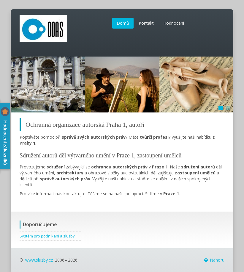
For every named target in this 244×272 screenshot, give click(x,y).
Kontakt (146, 23)
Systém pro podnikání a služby (47, 236)
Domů (123, 23)
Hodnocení (173, 23)
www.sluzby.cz (39, 260)
